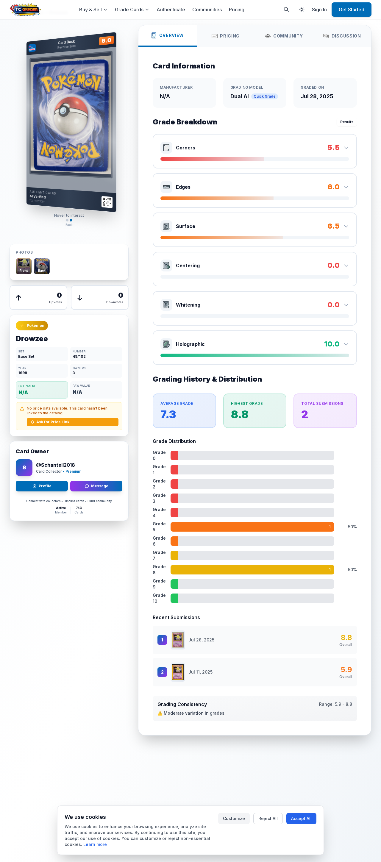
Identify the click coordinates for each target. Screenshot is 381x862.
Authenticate (171, 10)
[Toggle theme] (301, 9)
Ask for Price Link (49, 422)
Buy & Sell (93, 10)
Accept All (301, 818)
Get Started (351, 10)
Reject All (268, 818)
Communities (207, 10)
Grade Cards (132, 10)
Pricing (236, 10)
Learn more (95, 844)
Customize (234, 818)
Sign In (319, 10)
